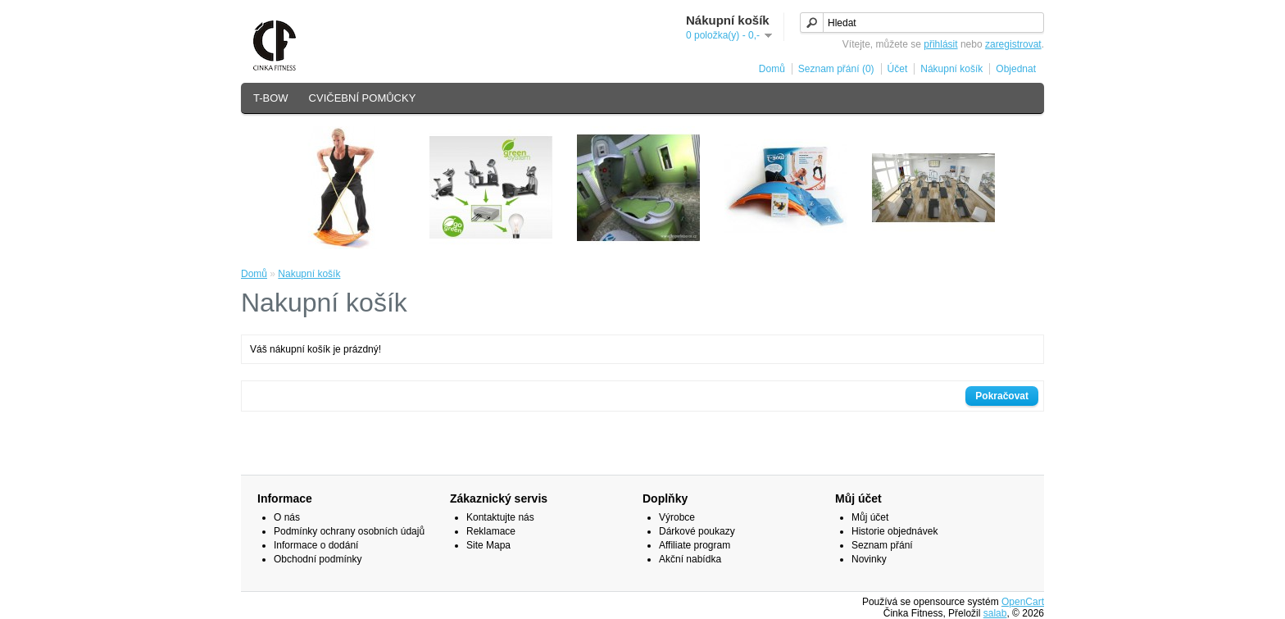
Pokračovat (1001, 396)
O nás (287, 517)
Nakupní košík (309, 274)
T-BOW (270, 98)
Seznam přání (882, 545)
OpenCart (1022, 602)
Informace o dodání (316, 545)
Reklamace (490, 531)
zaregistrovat (1013, 44)
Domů (772, 69)
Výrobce (677, 517)
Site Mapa (488, 545)
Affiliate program (694, 545)
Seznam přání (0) (836, 69)
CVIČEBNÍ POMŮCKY (362, 98)
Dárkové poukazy (697, 531)
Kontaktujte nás (500, 517)
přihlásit (940, 44)
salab (995, 613)
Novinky (869, 559)
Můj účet (869, 517)
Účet (898, 69)
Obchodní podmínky (317, 559)
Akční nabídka (690, 559)
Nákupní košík (951, 69)
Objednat (1016, 69)
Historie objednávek (894, 531)
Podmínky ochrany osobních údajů (349, 531)
